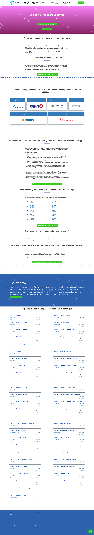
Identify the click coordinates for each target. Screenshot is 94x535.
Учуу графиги (57, 3)
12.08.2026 (32, 216)
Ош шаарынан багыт (35, 3)
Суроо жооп (12, 523)
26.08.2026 (54, 215)
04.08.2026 (32, 206)
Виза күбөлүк (12, 519)
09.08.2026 (32, 213)
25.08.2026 (54, 214)
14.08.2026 (32, 219)
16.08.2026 (54, 202)
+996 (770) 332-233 (65, 516)
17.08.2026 (54, 203)
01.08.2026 (32, 202)
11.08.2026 (32, 215)
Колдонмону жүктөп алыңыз (65, 3)
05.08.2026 (32, 207)
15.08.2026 (54, 201)
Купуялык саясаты (13, 514)
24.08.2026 (54, 213)
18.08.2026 (54, 205)
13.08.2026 (32, 218)
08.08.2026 (32, 211)
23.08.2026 (54, 211)
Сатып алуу (81, 2)
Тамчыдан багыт (42, 3)
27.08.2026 (54, 216)
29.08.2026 (54, 219)
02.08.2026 (32, 203)
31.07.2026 (32, 201)
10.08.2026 (32, 214)
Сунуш (11, 521)
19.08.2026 (54, 206)
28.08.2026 (54, 218)
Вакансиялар (12, 527)
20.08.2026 (54, 207)
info (64, 523)
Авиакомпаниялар (50, 2)
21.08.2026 (54, 209)
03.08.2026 (32, 205)
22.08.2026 (54, 210)
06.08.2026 (32, 209)
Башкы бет (37, 512)
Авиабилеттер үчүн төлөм (15, 516)
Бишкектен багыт (26, 3)
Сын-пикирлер (38, 525)
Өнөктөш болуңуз (14, 525)
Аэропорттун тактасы (40, 521)
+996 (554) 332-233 (65, 514)
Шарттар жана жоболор (15, 512)
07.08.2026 (32, 210)
